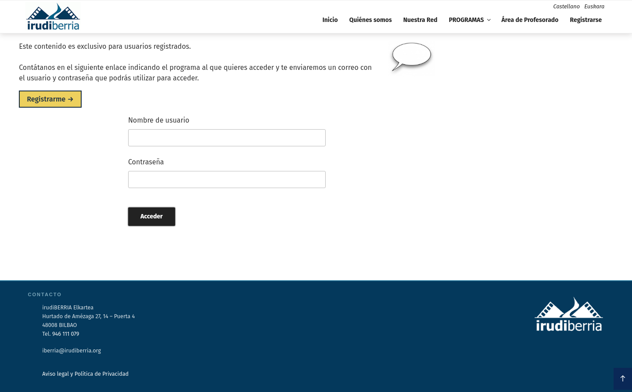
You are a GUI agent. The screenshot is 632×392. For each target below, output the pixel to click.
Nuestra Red (420, 20)
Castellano (566, 6)
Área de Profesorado (530, 20)
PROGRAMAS (470, 20)
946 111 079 (65, 333)
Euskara (594, 6)
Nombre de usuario (159, 120)
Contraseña (146, 162)
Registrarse (586, 20)
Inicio (330, 20)
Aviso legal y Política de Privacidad (85, 373)
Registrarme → (50, 99)
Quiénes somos (370, 20)
